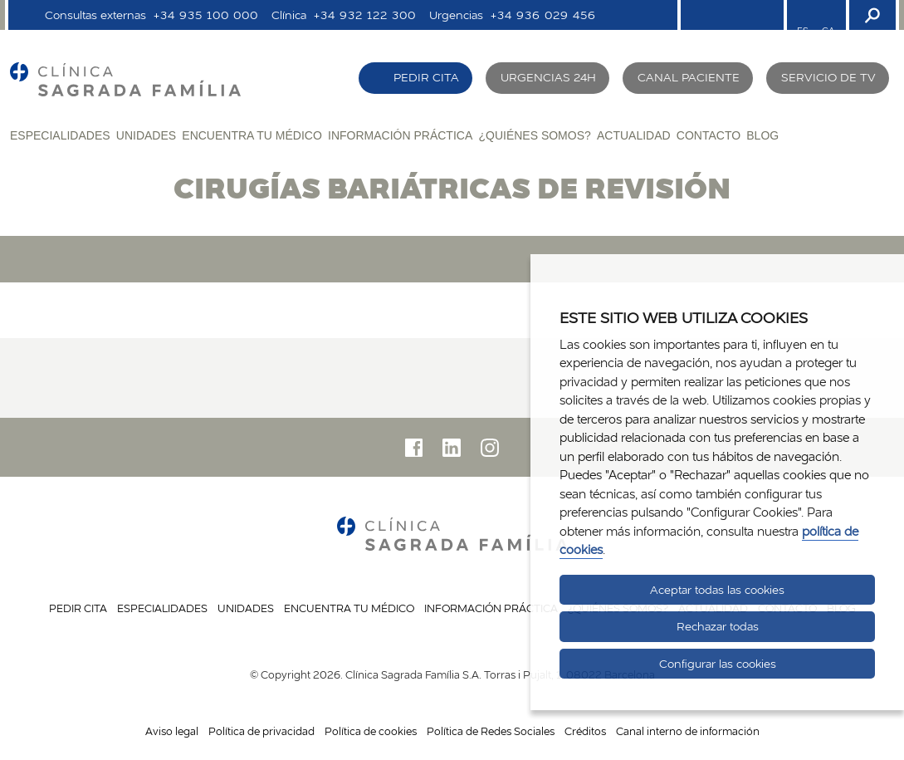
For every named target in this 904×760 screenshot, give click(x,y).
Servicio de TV (828, 77)
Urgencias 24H (548, 77)
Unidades (146, 135)
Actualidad (634, 135)
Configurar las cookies (717, 663)
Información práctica (400, 135)
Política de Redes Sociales (491, 730)
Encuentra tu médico (252, 135)
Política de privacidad (261, 730)
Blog (762, 135)
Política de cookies (371, 730)
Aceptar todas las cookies (717, 589)
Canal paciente (689, 77)
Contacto (708, 135)
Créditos (585, 730)
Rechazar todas (718, 626)
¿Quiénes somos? (534, 135)
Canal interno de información (688, 730)
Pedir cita (426, 77)
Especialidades (60, 135)
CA (828, 31)
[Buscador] (871, 15)
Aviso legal (171, 730)
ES (803, 31)
